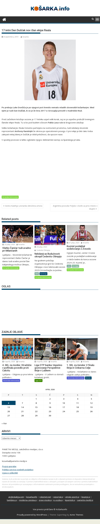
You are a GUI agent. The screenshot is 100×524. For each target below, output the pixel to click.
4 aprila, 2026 (41, 361)
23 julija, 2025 (8, 244)
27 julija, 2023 (73, 243)
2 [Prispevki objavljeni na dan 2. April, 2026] (50, 398)
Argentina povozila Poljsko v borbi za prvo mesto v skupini (75, 207)
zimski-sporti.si (72, 496)
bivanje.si (85, 496)
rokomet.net (45, 496)
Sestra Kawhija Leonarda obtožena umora (23, 206)
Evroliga (75, 266)
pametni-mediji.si (85, 500)
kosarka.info (31, 496)
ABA (36, 274)
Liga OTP (38, 380)
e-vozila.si (58, 500)
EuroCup (43, 274)
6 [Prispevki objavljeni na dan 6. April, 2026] (8, 403)
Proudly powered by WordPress (32, 514)
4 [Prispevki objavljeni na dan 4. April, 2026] (77, 398)
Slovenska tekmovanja (11, 380)
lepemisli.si (70, 500)
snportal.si (58, 496)
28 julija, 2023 (41, 247)
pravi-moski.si (45, 500)
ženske (88, 378)
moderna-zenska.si (28, 500)
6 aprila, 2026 (8, 361)
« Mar (4, 423)
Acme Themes (76, 514)
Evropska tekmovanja (10, 197)
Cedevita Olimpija (42, 250)
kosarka (25, 37)
